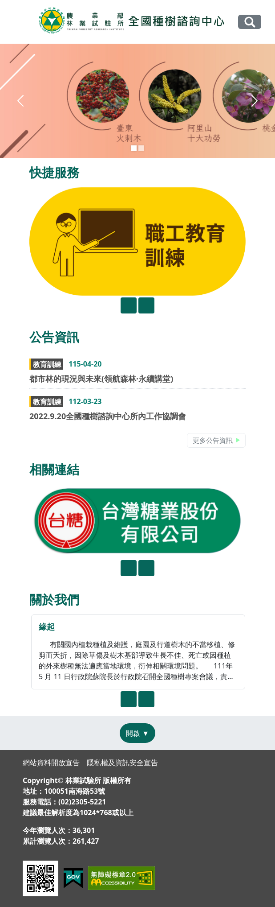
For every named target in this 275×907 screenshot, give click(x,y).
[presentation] (129, 305)
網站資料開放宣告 (51, 762)
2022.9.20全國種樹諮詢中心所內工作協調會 (107, 416)
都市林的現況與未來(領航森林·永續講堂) (101, 378)
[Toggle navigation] (19, 22)
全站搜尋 (249, 22)
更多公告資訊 (213, 440)
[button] (20, 101)
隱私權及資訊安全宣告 (122, 762)
